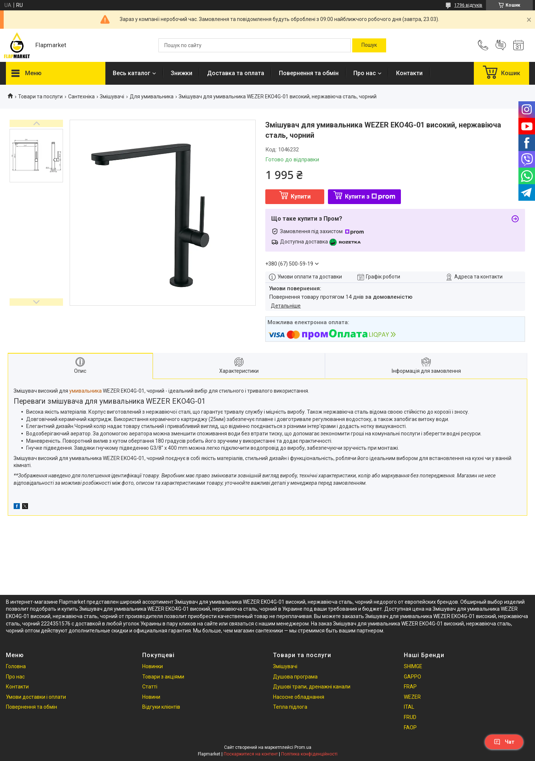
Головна (16, 666)
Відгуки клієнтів (161, 707)
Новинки (152, 666)
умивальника (85, 391)
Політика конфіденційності (309, 754)
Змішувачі (112, 96)
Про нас (364, 73)
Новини (151, 697)
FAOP (410, 727)
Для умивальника (152, 96)
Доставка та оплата (235, 73)
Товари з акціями (163, 677)
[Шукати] (369, 45)
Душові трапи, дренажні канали (311, 687)
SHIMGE (413, 666)
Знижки (181, 73)
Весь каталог (131, 73)
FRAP (410, 687)
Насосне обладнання (298, 697)
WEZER (412, 697)
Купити (301, 196)
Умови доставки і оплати (36, 697)
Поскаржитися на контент (251, 754)
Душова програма (295, 677)
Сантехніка (81, 96)
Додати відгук (501, 45)
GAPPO (412, 677)
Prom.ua (302, 747)
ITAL (409, 707)
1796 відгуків (468, 5)
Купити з (370, 196)
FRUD (410, 717)
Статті (149, 687)
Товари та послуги (40, 96)
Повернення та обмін (309, 73)
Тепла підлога (290, 707)
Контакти (409, 73)
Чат (504, 742)
